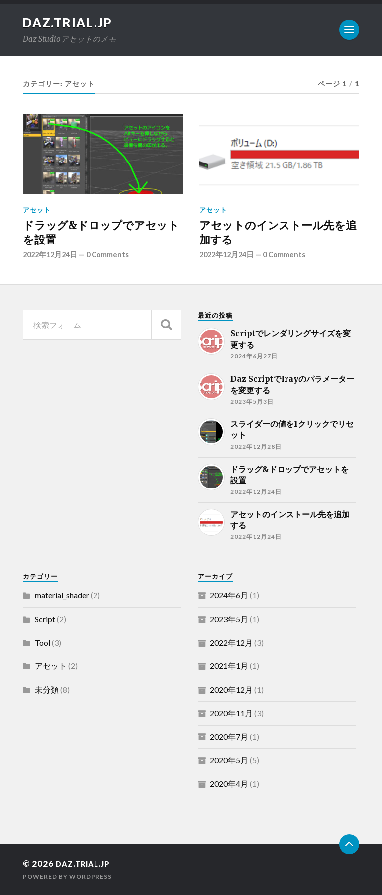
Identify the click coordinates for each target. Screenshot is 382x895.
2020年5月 (229, 760)
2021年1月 (229, 666)
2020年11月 (231, 713)
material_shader (62, 595)
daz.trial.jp (71, 22)
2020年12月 (231, 690)
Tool (42, 643)
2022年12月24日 (52, 255)
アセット (37, 210)
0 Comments (113, 255)
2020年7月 (229, 737)
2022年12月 (231, 643)
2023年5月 (229, 619)
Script (45, 619)
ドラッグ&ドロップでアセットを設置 (101, 232)
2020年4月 (229, 784)
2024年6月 (229, 595)
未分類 (47, 690)
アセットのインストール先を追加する (278, 232)
